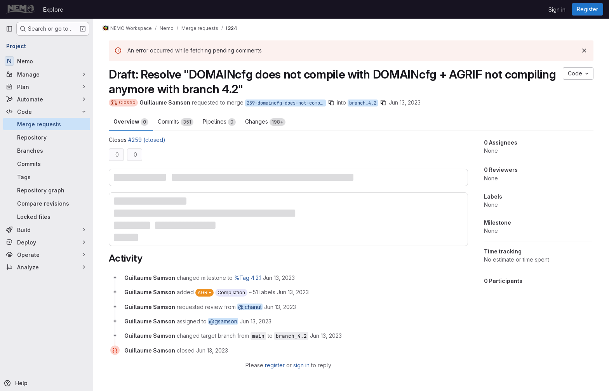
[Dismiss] (584, 50)
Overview (130, 122)
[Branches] (46, 150)
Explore (53, 9)
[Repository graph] (46, 190)
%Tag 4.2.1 (247, 277)
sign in (301, 365)
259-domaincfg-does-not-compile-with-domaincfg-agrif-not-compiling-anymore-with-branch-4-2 (286, 103)
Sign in (557, 9)
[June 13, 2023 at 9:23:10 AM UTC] (212, 350)
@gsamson (223, 321)
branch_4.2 (362, 103)
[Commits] (46, 163)
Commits (175, 122)
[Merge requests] (46, 124)
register (275, 365)
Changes (265, 122)
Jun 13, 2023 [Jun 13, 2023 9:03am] (405, 102)
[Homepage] (20, 9)
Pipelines (219, 122)
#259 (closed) (146, 139)
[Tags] (46, 177)
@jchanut (250, 307)
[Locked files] (46, 216)
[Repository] (46, 137)
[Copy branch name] (331, 102)
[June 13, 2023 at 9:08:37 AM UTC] (326, 335)
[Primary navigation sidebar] (9, 29)
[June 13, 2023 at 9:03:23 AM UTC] (279, 277)
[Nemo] (46, 61)
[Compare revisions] (46, 203)
